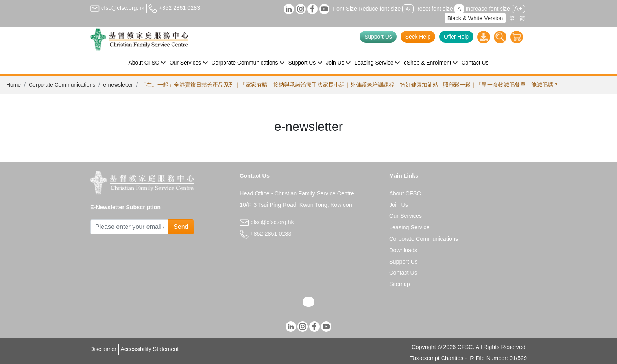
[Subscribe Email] (129, 226)
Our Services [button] (185, 62)
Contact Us (475, 62)
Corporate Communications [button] (244, 62)
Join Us (398, 205)
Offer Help (456, 36)
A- (408, 9)
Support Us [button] (302, 62)
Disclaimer (103, 349)
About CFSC (405, 193)
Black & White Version (475, 18)
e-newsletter (118, 85)
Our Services (405, 216)
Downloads (403, 250)
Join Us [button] (335, 62)
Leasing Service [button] (374, 62)
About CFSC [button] (144, 62)
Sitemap (399, 284)
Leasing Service (409, 227)
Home (13, 85)
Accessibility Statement (149, 349)
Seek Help (417, 36)
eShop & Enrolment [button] (427, 62)
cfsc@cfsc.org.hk (117, 8)
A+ (518, 8)
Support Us (378, 36)
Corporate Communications (62, 85)
